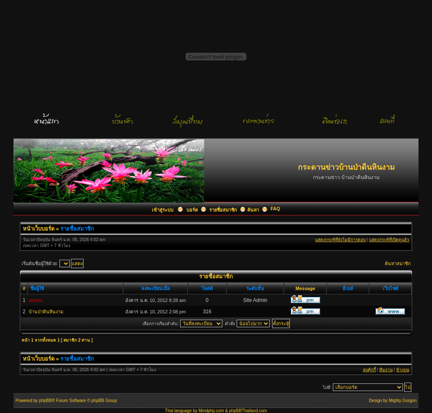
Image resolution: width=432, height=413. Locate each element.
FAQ (275, 208)
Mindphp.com (211, 410)
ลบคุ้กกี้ (369, 369)
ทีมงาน (386, 369)
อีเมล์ (348, 288)
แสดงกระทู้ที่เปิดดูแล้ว (389, 239)
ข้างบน (402, 369)
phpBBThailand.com (248, 410)
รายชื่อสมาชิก (223, 209)
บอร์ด (192, 209)
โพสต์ (207, 288)
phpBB (45, 400)
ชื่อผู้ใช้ (37, 288)
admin (35, 300)
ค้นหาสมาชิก (398, 263)
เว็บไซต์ (390, 288)
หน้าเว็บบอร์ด (38, 229)
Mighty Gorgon (403, 400)
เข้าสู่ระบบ (163, 209)
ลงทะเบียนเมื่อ (155, 288)
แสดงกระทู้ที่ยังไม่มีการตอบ (340, 239)
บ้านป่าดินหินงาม (46, 311)
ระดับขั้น (255, 288)
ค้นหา (253, 209)
